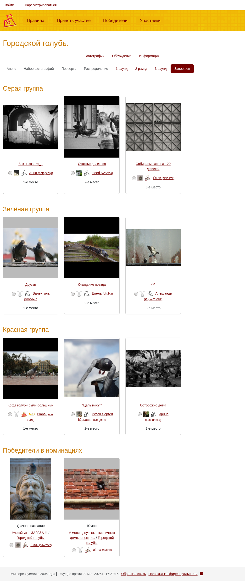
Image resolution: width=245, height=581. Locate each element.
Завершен (182, 69)
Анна (41, 173)
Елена (102, 293)
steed (102, 173)
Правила (37, 20)
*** (153, 284)
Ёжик (163, 178)
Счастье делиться (92, 164)
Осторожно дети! (153, 405)
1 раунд (122, 69)
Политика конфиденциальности (172, 574)
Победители (117, 20)
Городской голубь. (31, 538)
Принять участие (76, 20)
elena (102, 550)
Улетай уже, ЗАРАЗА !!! (30, 533)
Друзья (30, 284)
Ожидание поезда (92, 284)
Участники (152, 20)
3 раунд (161, 69)
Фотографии (94, 56)
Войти (9, 5)
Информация (149, 56)
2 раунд (141, 69)
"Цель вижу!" (92, 405)
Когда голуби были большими (31, 405)
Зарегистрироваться (41, 5)
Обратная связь (133, 574)
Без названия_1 (30, 164)
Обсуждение (122, 56)
